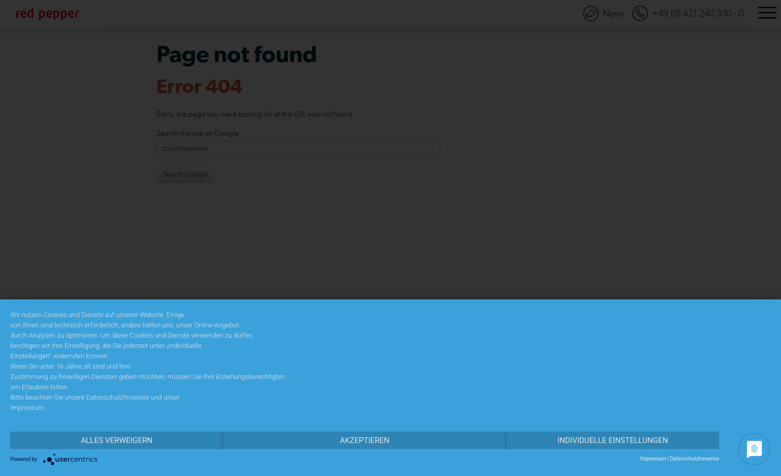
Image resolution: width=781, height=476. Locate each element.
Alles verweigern (116, 440)
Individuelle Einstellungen (612, 440)
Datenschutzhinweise (694, 459)
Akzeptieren (364, 440)
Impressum (653, 459)
